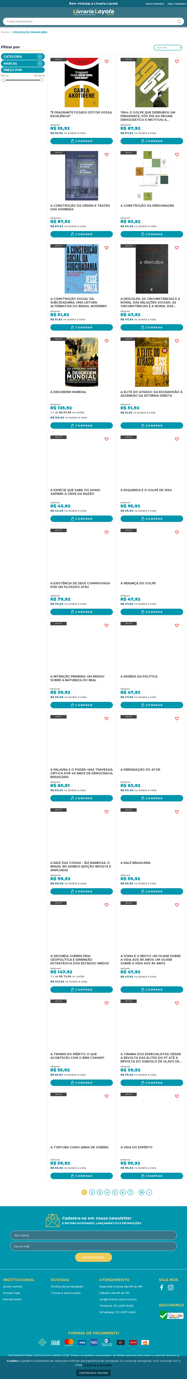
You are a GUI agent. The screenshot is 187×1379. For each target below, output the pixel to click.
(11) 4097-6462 (125, 1312)
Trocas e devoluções (66, 1293)
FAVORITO (106, 61)
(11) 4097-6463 (123, 1305)
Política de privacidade (67, 1286)
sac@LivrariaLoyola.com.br (118, 1299)
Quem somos (12, 1286)
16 (141, 1192)
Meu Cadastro (177, 3)
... (136, 1192)
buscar (179, 21)
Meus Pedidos (155, 3)
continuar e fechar (93, 1372)
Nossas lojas (11, 1293)
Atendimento (12, 1299)
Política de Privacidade (97, 1365)
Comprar (84, 141)
